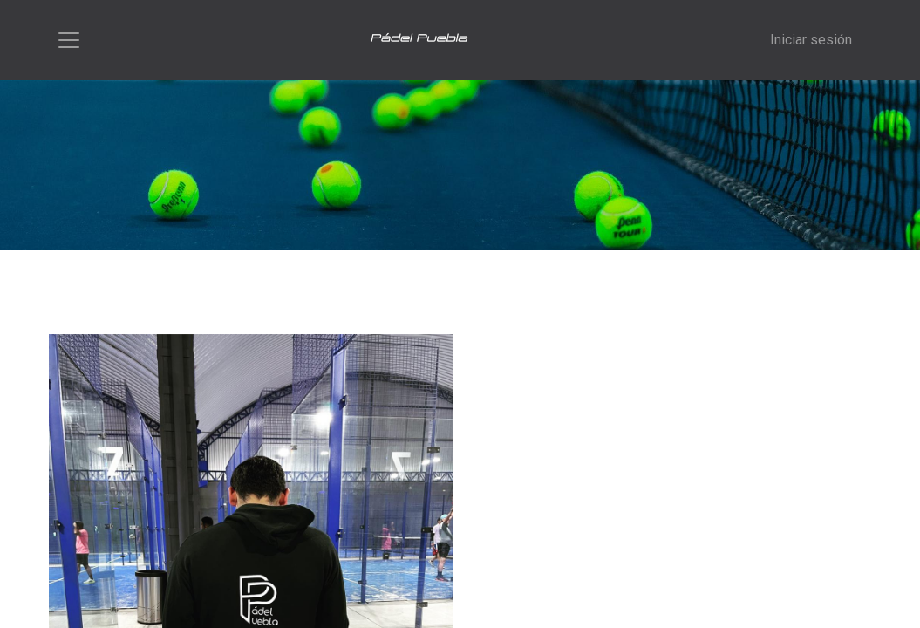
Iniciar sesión (811, 39)
